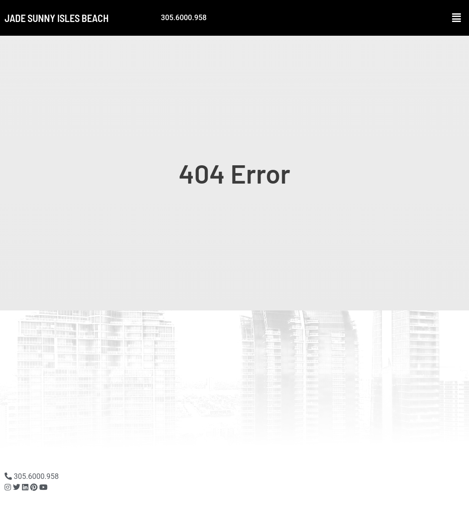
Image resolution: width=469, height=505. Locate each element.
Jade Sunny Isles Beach (57, 18)
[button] (456, 18)
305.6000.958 (184, 17)
